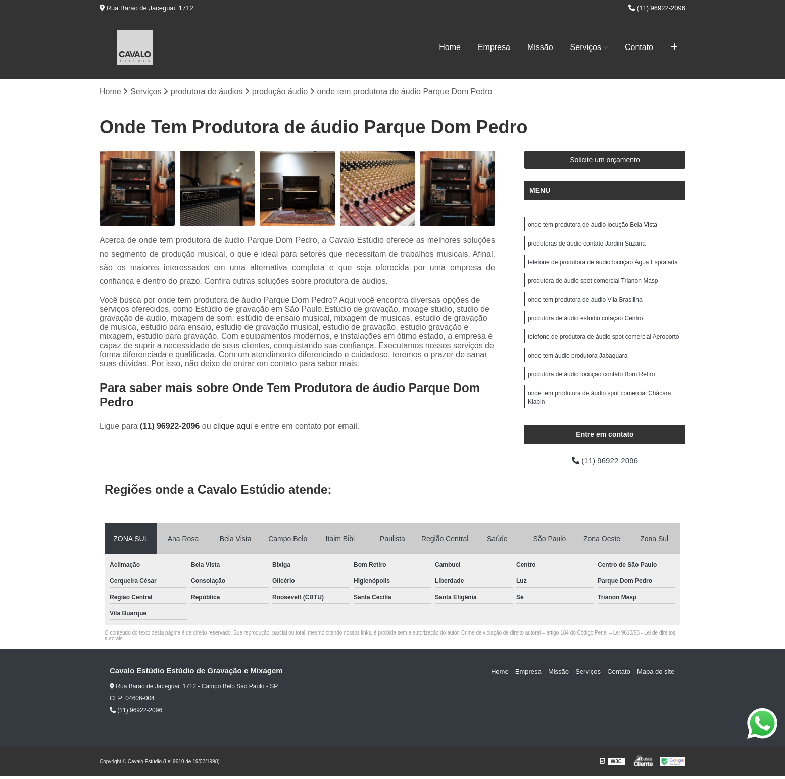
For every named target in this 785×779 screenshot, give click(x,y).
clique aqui (232, 426)
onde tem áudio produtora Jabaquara (577, 359)
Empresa (494, 47)
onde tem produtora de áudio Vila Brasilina (585, 302)
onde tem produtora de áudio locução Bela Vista (592, 225)
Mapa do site (656, 673)
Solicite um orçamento (605, 160)
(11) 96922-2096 (656, 8)
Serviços (585, 47)
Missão (540, 47)
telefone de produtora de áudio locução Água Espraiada (603, 263)
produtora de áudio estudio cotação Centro (585, 321)
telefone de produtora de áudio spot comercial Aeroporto (603, 340)
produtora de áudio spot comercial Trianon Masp (593, 282)
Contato (639, 47)
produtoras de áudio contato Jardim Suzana (587, 244)
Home (450, 47)
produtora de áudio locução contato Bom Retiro (591, 378)
